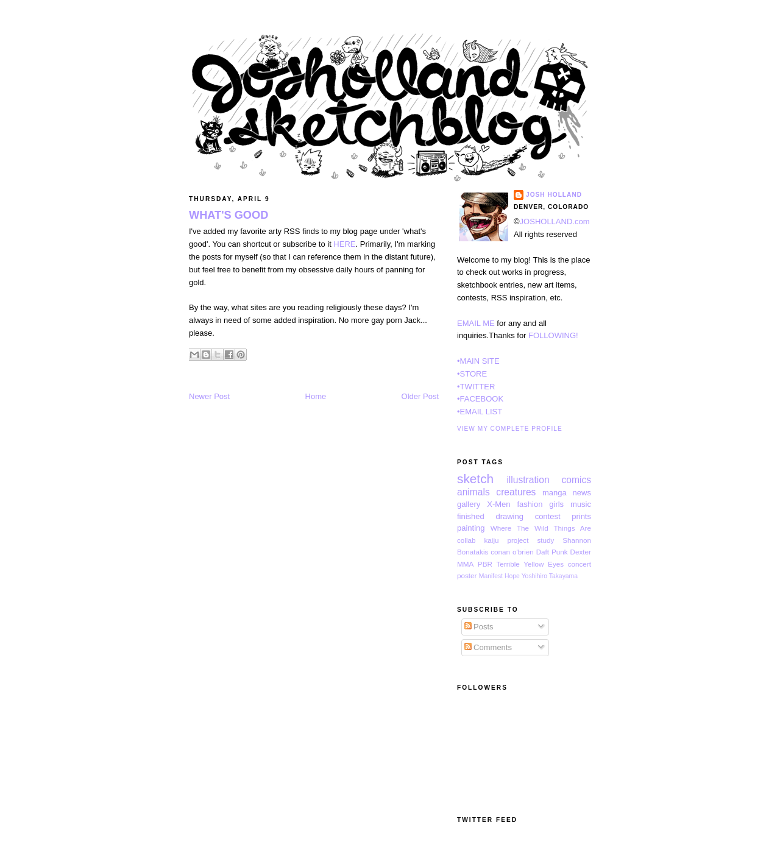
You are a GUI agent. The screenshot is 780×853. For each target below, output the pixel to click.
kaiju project (506, 540)
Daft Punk (552, 552)
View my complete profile (509, 428)
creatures (516, 492)
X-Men (498, 504)
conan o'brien (512, 552)
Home (316, 396)
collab (466, 540)
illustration (527, 480)
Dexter (580, 552)
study (545, 540)
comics (576, 480)
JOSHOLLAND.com (555, 221)
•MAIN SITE (478, 361)
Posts (479, 626)
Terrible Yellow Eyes (530, 564)
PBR (485, 564)
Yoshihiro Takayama (550, 576)
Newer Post (209, 396)
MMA (465, 564)
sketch (475, 479)
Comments (488, 647)
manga (554, 492)
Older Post (420, 396)
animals (473, 492)
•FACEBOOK (480, 398)
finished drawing (490, 516)
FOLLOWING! (553, 335)
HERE (344, 244)
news (582, 492)
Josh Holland (554, 194)
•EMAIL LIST (479, 411)
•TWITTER (476, 386)
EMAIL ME (476, 323)
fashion (529, 504)
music (580, 504)
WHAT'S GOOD (228, 215)
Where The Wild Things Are (541, 528)
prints (581, 516)
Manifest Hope (499, 576)
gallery (468, 504)
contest (548, 516)
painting (471, 528)
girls (556, 504)
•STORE (472, 373)
